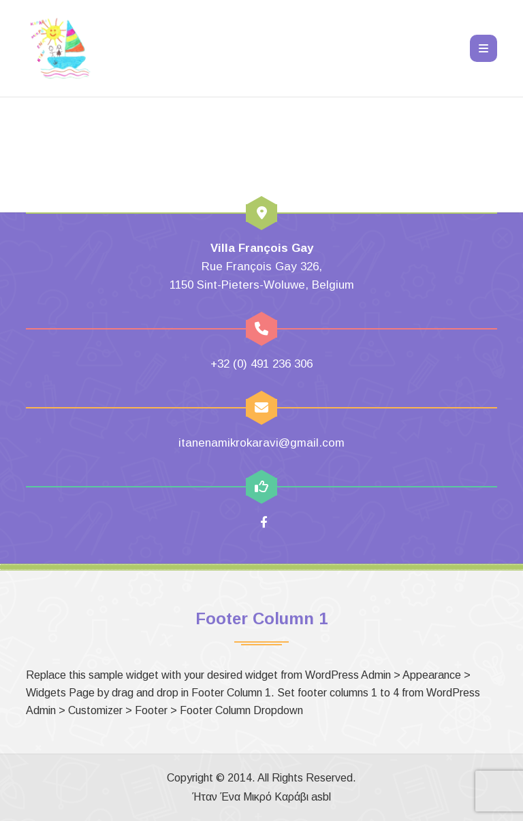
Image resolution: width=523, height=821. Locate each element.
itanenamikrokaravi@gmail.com (261, 442)
